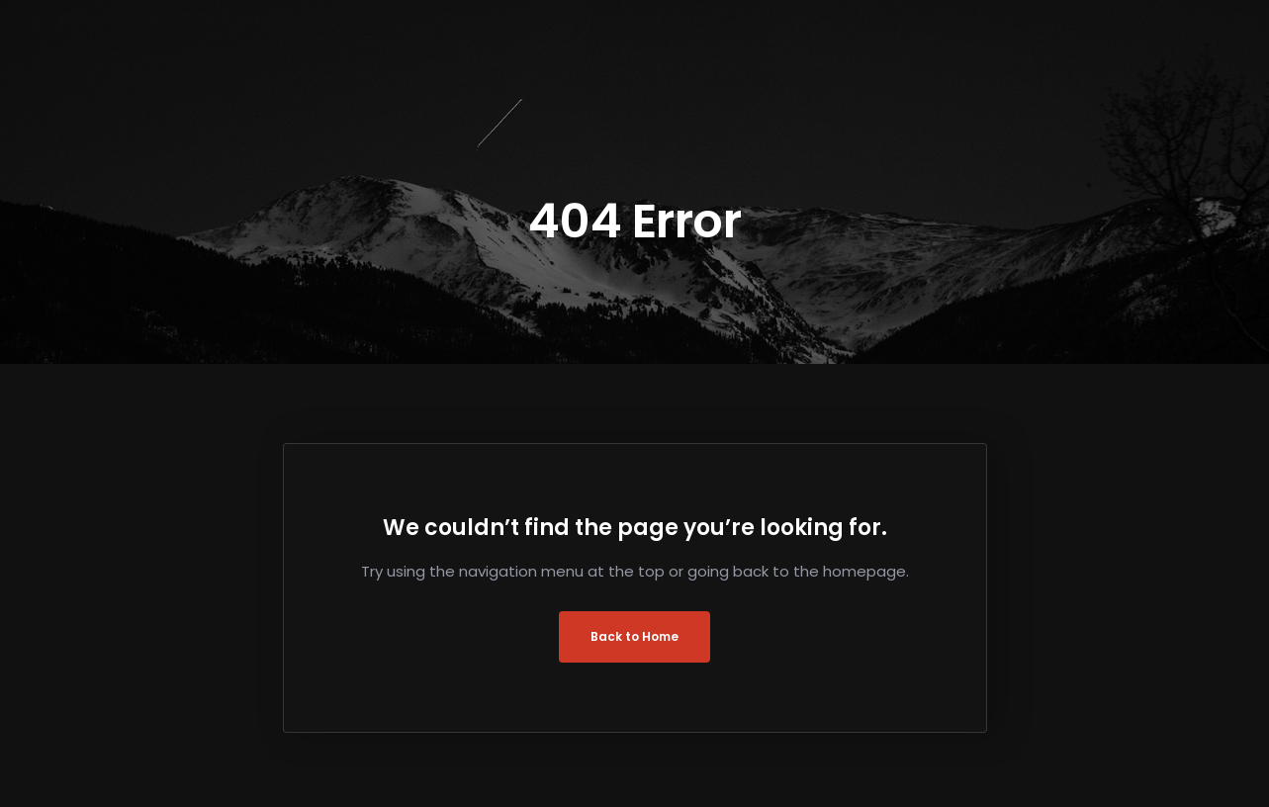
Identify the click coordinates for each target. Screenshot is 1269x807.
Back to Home (634, 636)
